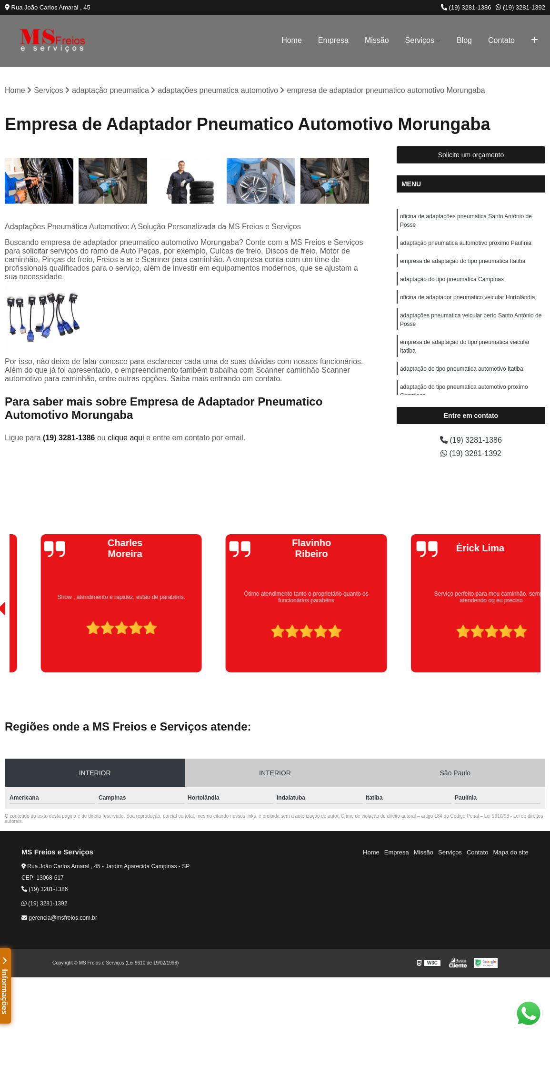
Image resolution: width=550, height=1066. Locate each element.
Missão (377, 40)
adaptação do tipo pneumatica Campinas (452, 279)
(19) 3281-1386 (466, 7)
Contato (501, 40)
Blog (464, 40)
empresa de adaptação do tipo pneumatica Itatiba (463, 261)
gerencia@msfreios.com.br (59, 917)
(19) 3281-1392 (520, 7)
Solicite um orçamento (471, 155)
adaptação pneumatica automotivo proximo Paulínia (465, 243)
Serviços (419, 40)
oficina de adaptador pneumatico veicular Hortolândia (467, 297)
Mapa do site (510, 852)
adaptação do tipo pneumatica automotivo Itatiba (461, 368)
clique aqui (126, 438)
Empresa (333, 40)
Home (291, 40)
